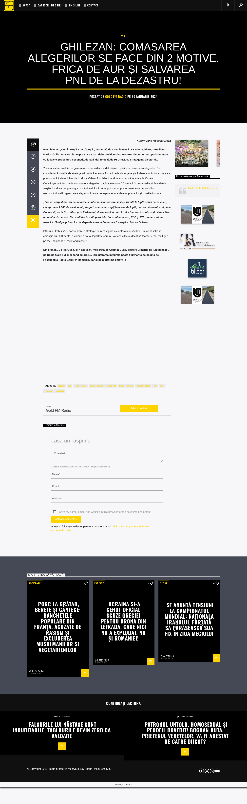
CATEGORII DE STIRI (49, 5)
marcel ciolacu (143, 523)
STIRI (123, 98)
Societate (34, 720)
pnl (155, 523)
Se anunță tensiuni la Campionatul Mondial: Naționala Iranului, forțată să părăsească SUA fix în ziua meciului (189, 756)
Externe (99, 720)
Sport (163, 720)
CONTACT (92, 5)
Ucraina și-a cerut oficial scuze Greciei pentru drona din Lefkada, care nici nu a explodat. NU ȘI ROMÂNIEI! (123, 758)
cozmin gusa (81, 523)
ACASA (26, 5)
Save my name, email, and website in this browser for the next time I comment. (105, 649)
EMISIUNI (74, 5)
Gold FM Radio (115, 159)
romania (48, 528)
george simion (96, 523)
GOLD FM (111, 523)
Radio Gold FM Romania (202, 326)
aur (69, 523)
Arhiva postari (139, 545)
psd (161, 523)
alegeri (61, 523)
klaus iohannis (126, 523)
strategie (60, 528)
